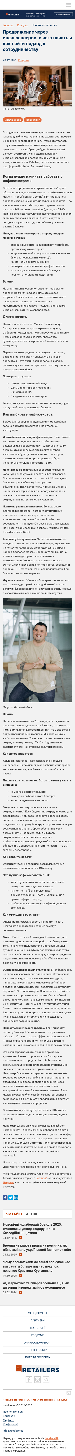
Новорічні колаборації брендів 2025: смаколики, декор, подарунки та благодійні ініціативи (32, 1228)
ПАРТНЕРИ (38, 1320)
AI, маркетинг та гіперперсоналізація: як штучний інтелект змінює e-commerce (36, 1285)
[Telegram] (46, 1379)
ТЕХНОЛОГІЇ (37, 1327)
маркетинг (33, 119)
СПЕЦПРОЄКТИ (37, 1349)
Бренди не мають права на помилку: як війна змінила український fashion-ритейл (37, 1247)
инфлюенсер (13, 119)
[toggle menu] (68, 5)
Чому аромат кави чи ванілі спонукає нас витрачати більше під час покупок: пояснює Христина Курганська (36, 1266)
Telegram (8, 1182)
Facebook (41, 1177)
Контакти (9, 1415)
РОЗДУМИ (37, 1335)
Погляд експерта (37, 1357)
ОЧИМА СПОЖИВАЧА (37, 1342)
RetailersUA (51, 1438)
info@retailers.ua (13, 1430)
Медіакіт (8, 1420)
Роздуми (22, 25)
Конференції (10, 1424)
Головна (8, 25)
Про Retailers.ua (13, 1411)
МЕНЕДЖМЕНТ (37, 1313)
